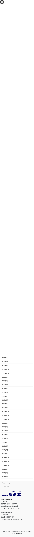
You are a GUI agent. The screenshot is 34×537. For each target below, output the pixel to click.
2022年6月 (5, 434)
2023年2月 (5, 404)
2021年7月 (5, 477)
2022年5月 (5, 438)
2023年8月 (5, 381)
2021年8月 (5, 473)
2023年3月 (5, 400)
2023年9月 (5, 377)
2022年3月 (5, 446)
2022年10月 (5, 419)
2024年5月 (5, 358)
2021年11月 (5, 461)
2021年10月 (5, 465)
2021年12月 (5, 457)
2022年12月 (5, 411)
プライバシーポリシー (7, 483)
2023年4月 (5, 396)
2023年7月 (5, 385)
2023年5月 (5, 392)
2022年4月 (5, 442)
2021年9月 (5, 469)
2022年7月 (5, 431)
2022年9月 (5, 423)
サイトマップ (5, 486)
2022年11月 (5, 415)
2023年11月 (5, 369)
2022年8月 (5, 427)
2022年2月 (5, 450)
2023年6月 (5, 388)
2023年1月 (5, 408)
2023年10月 (5, 373)
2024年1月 (5, 365)
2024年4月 (5, 362)
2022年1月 (5, 454)
